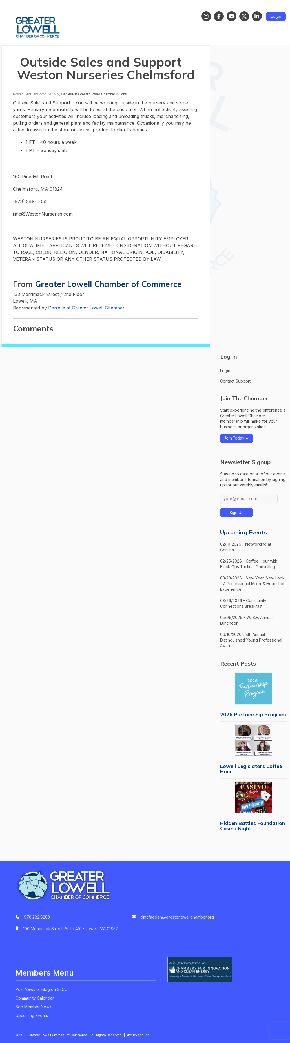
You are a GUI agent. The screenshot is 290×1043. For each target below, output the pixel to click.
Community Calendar (35, 998)
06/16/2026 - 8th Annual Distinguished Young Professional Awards (251, 640)
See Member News (33, 1006)
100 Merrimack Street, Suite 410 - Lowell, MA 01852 (70, 928)
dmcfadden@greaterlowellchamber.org (177, 917)
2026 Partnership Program (253, 714)
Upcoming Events (243, 532)
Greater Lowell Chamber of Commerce (108, 284)
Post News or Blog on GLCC (41, 989)
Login (276, 16)
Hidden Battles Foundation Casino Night (252, 826)
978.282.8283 (37, 917)
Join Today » (236, 438)
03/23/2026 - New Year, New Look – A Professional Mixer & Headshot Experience (252, 583)
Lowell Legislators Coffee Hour (251, 769)
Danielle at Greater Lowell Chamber (88, 94)
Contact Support (235, 381)
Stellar (143, 1035)
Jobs (123, 94)
